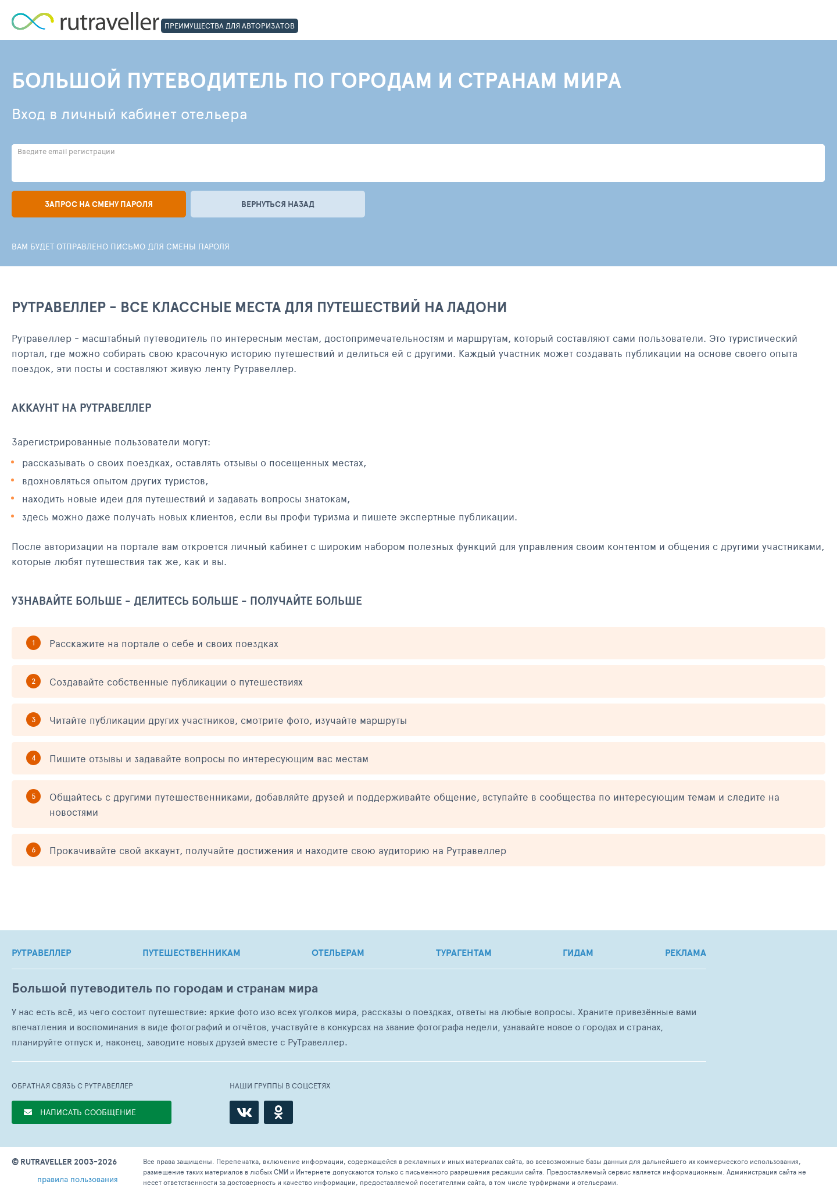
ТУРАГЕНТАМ (464, 952)
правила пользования (77, 1178)
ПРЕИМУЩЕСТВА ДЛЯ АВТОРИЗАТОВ (229, 25)
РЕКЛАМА (685, 952)
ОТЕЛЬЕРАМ (338, 952)
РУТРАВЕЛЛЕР (41, 952)
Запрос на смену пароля (99, 204)
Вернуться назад (277, 204)
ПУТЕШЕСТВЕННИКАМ (191, 952)
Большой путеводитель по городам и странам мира (165, 988)
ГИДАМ (578, 952)
